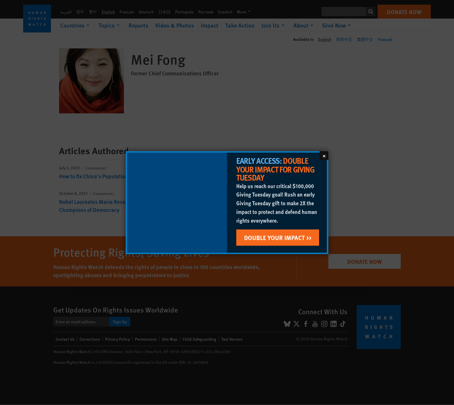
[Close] (324, 155)
